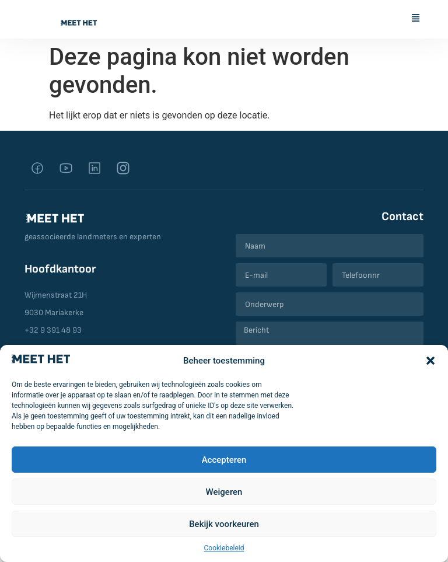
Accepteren (224, 460)
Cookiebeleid (224, 548)
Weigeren (224, 492)
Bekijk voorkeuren (224, 524)
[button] (430, 360)
